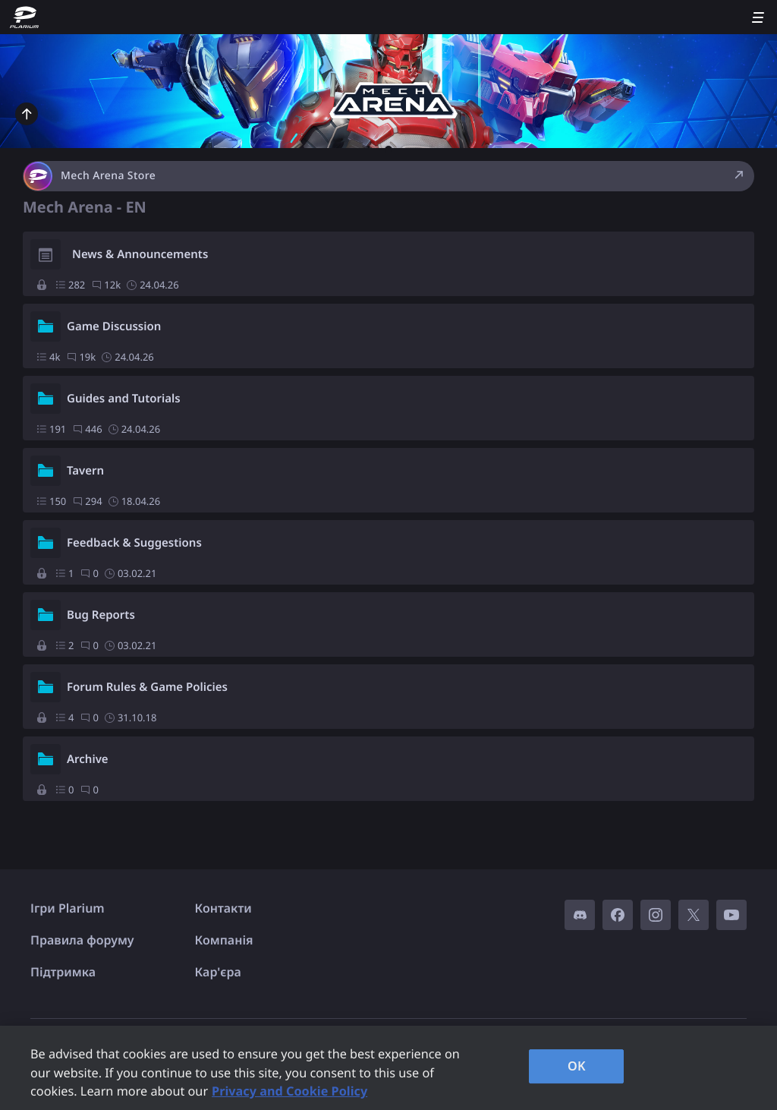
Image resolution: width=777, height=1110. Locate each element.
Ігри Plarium (67, 908)
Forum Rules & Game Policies (147, 687)
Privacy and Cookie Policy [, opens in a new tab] (289, 1091)
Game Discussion (114, 326)
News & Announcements (140, 254)
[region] (388, 1068)
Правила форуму (82, 940)
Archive (88, 759)
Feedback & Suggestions (134, 542)
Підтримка (63, 971)
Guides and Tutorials (124, 398)
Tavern (85, 470)
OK (577, 1066)
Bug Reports (101, 615)
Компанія (224, 940)
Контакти (223, 908)
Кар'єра (218, 971)
